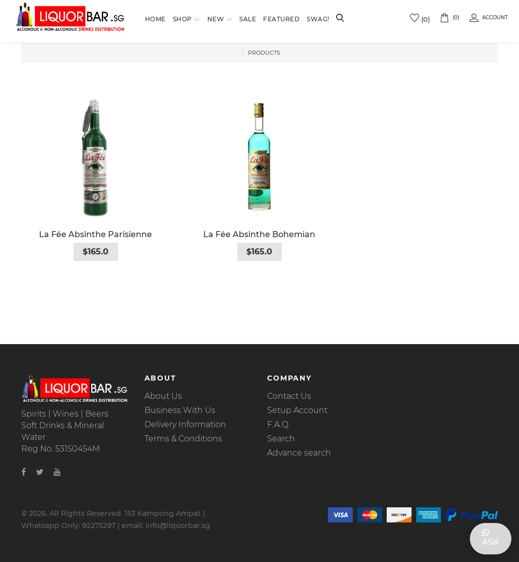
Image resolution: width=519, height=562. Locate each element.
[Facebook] (23, 472)
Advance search (299, 453)
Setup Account (297, 410)
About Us (163, 396)
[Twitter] (40, 472)
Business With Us (179, 410)
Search (281, 438)
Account (488, 17)
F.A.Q (277, 424)
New (216, 19)
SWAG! (318, 19)
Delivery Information (185, 424)
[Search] (340, 19)
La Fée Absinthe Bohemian (259, 234)
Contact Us (289, 396)
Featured (281, 19)
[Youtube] (57, 472)
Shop (182, 19)
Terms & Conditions (183, 438)
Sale (247, 19)
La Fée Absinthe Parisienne (95, 234)
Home (155, 19)
